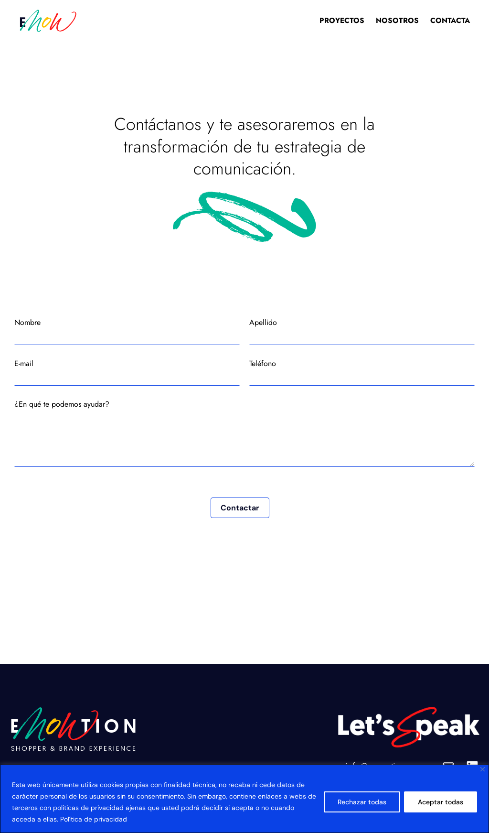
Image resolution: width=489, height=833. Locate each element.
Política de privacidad (93, 819)
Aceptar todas (440, 802)
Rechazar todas (362, 802)
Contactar (240, 508)
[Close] (482, 769)
